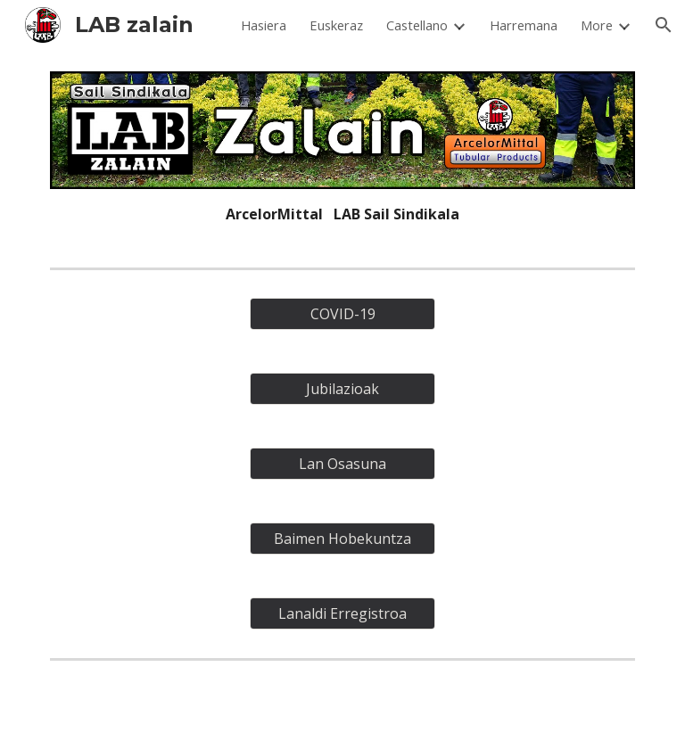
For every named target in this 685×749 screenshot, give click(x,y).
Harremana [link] (523, 25)
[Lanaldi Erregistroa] (342, 613)
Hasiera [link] (263, 25)
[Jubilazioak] (342, 389)
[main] (342, 214)
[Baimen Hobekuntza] (342, 538)
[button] (663, 25)
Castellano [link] (417, 25)
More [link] (597, 25)
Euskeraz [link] (336, 25)
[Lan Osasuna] (342, 464)
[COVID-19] (342, 314)
